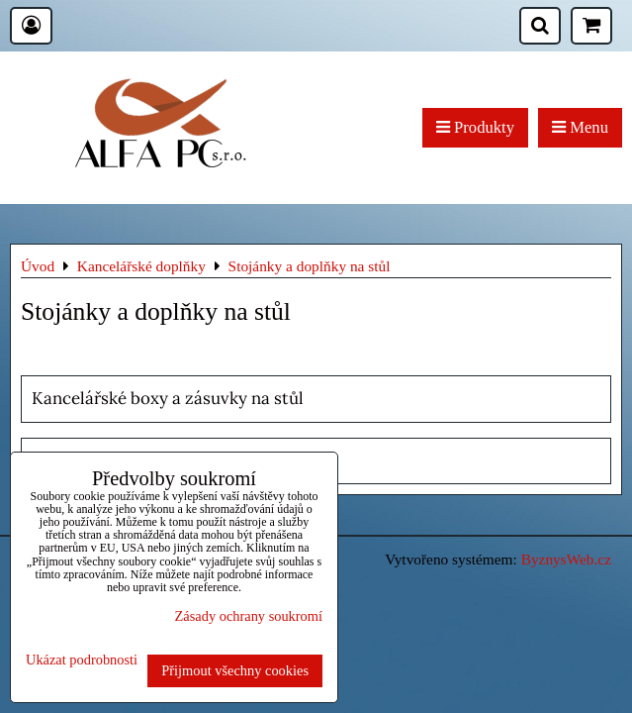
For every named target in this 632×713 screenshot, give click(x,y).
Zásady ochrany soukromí (248, 616)
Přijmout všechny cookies (235, 670)
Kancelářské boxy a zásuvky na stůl (168, 398)
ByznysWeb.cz (566, 559)
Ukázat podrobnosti (81, 660)
